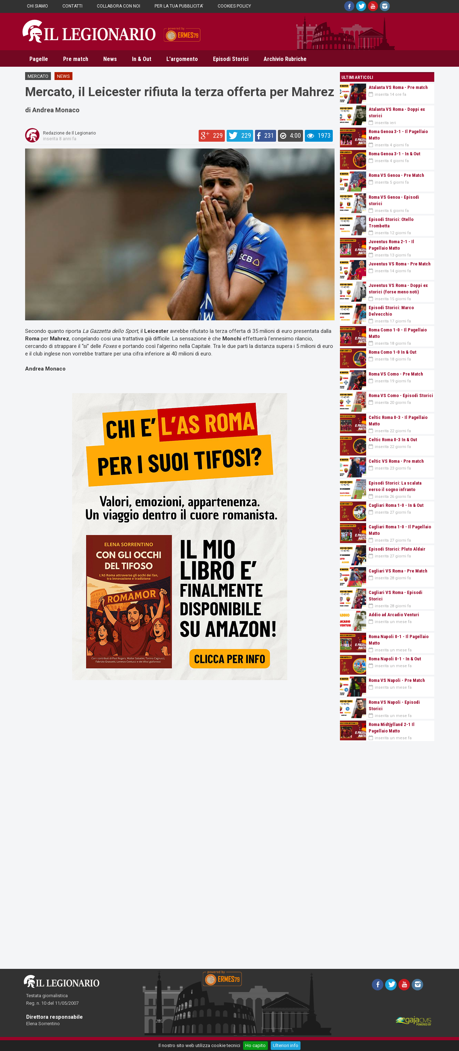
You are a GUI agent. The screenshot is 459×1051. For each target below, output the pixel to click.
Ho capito (255, 1045)
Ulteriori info (285, 1045)
